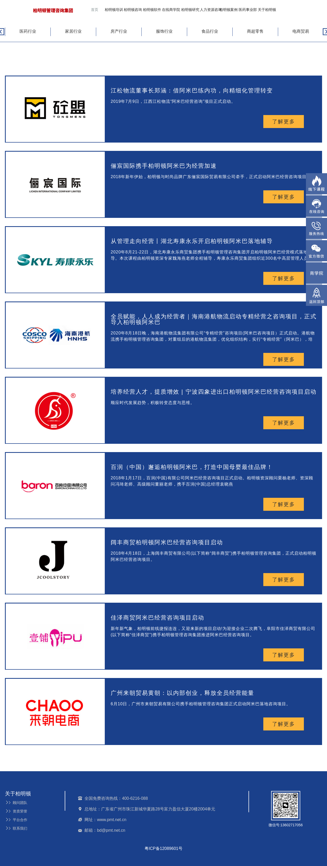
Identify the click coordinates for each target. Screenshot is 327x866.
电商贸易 (300, 31)
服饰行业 (164, 31)
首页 (94, 10)
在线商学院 (171, 10)
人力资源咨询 (211, 10)
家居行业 (73, 31)
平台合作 (16, 820)
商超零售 (255, 31)
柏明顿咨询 (133, 10)
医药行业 (27, 31)
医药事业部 (248, 10)
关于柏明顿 (267, 10)
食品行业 (209, 31)
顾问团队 (16, 803)
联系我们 (16, 828)
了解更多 (283, 121)
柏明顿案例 (228, 10)
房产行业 (118, 31)
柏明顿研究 (190, 10)
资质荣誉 (16, 811)
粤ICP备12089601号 (163, 848)
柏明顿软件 (152, 10)
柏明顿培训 (114, 10)
